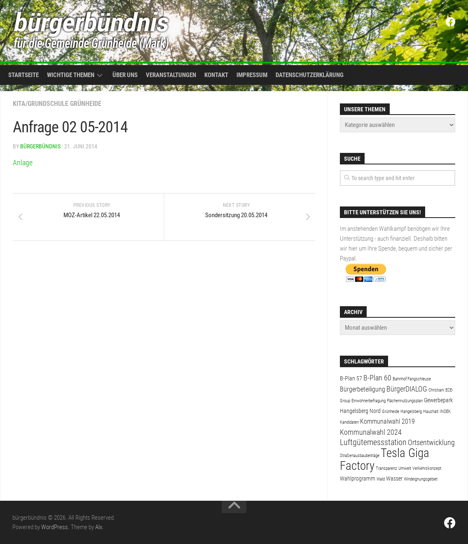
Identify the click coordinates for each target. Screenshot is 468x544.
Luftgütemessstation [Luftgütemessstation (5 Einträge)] (373, 442)
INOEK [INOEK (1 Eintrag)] (445, 411)
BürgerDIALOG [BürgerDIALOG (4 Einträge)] (406, 389)
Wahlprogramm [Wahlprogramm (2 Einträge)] (357, 478)
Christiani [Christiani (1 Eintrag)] (436, 390)
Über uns (125, 75)
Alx (98, 527)
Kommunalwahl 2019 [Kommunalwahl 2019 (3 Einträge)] (387, 421)
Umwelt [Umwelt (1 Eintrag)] (404, 468)
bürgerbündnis (40, 146)
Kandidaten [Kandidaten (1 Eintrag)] (349, 422)
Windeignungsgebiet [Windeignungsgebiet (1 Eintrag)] (421, 479)
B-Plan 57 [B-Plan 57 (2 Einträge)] (351, 378)
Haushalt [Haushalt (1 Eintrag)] (430, 411)
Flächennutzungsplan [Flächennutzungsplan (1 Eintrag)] (405, 400)
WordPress (54, 527)
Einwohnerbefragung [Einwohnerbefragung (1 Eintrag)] (368, 400)
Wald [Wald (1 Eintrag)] (381, 479)
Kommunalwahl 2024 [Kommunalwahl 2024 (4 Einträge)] (371, 432)
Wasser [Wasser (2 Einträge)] (394, 478)
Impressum (251, 75)
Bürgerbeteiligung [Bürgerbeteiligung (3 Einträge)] (362, 389)
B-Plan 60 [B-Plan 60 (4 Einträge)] (377, 377)
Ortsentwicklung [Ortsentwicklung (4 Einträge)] (431, 442)
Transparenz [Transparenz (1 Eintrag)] (386, 468)
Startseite (23, 75)
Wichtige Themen (70, 75)
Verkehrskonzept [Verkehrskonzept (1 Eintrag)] (426, 468)
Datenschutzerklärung (310, 75)
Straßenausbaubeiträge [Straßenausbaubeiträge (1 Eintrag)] (359, 455)
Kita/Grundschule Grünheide (57, 104)
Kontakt (216, 75)
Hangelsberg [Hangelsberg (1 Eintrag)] (411, 411)
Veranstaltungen (171, 75)
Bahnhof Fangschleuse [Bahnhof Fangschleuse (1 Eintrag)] (412, 379)
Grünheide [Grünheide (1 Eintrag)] (390, 411)
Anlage (23, 162)
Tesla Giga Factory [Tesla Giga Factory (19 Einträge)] (384, 459)
